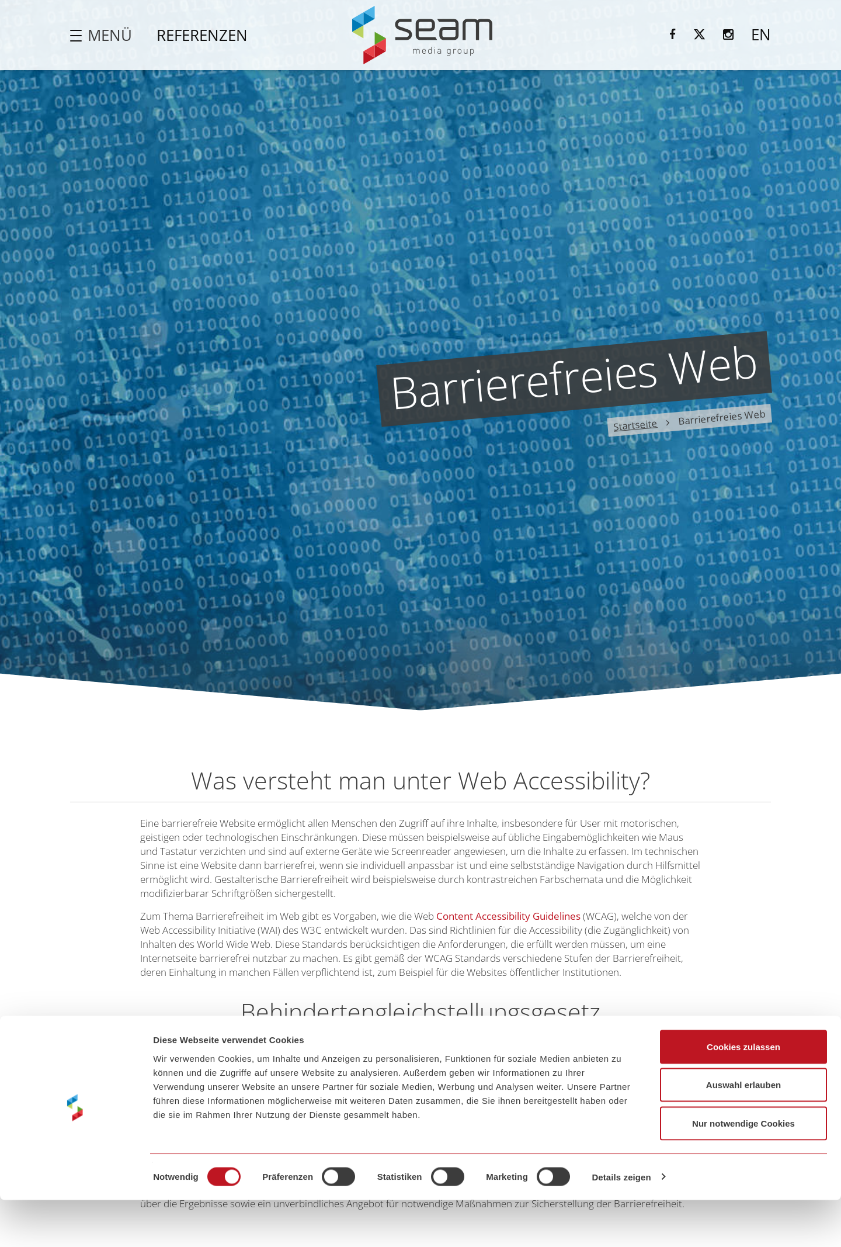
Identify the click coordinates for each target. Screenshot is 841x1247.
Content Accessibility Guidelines (508, 916)
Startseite (635, 424)
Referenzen (202, 35)
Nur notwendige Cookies (743, 1170)
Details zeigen (621, 1224)
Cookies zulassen (743, 1094)
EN (761, 34)
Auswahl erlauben (743, 1132)
